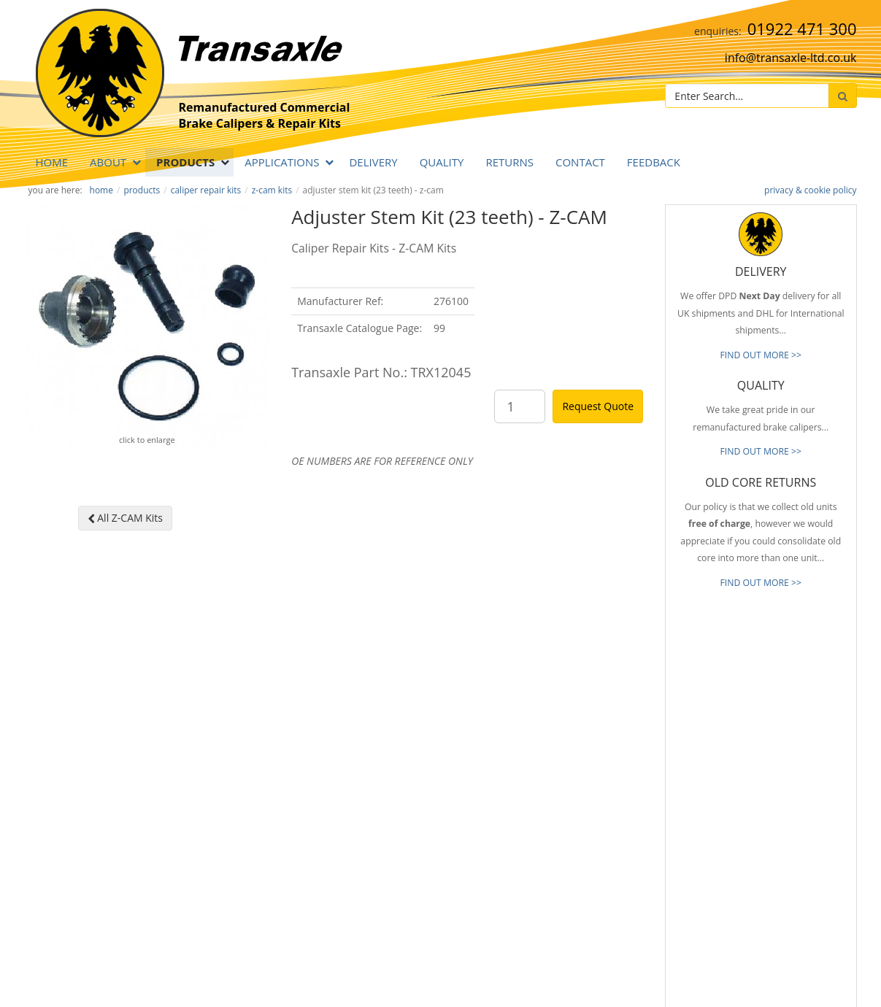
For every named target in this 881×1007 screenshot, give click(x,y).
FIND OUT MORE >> (760, 355)
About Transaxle (555, 846)
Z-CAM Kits (272, 190)
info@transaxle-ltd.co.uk (791, 58)
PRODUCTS (185, 162)
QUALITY (442, 162)
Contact (580, 162)
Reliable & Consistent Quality (581, 737)
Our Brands (546, 824)
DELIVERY (373, 162)
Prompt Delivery (555, 759)
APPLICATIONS (282, 162)
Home (52, 162)
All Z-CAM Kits (125, 518)
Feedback (653, 162)
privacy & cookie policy (810, 190)
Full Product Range (561, 803)
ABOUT (108, 162)
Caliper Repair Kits (206, 190)
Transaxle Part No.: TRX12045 (381, 372)
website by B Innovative (813, 992)
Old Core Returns (557, 781)
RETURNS (509, 162)
